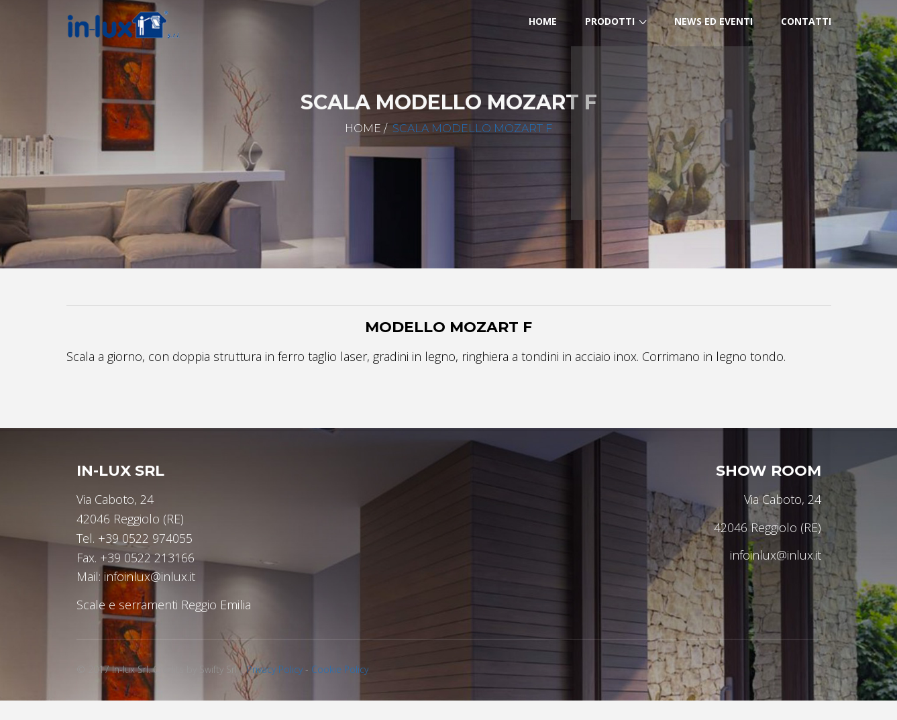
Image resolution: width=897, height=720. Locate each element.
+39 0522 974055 (145, 538)
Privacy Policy (275, 669)
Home (363, 128)
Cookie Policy (339, 669)
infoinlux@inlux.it (149, 576)
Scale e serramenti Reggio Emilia (163, 605)
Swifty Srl (218, 669)
